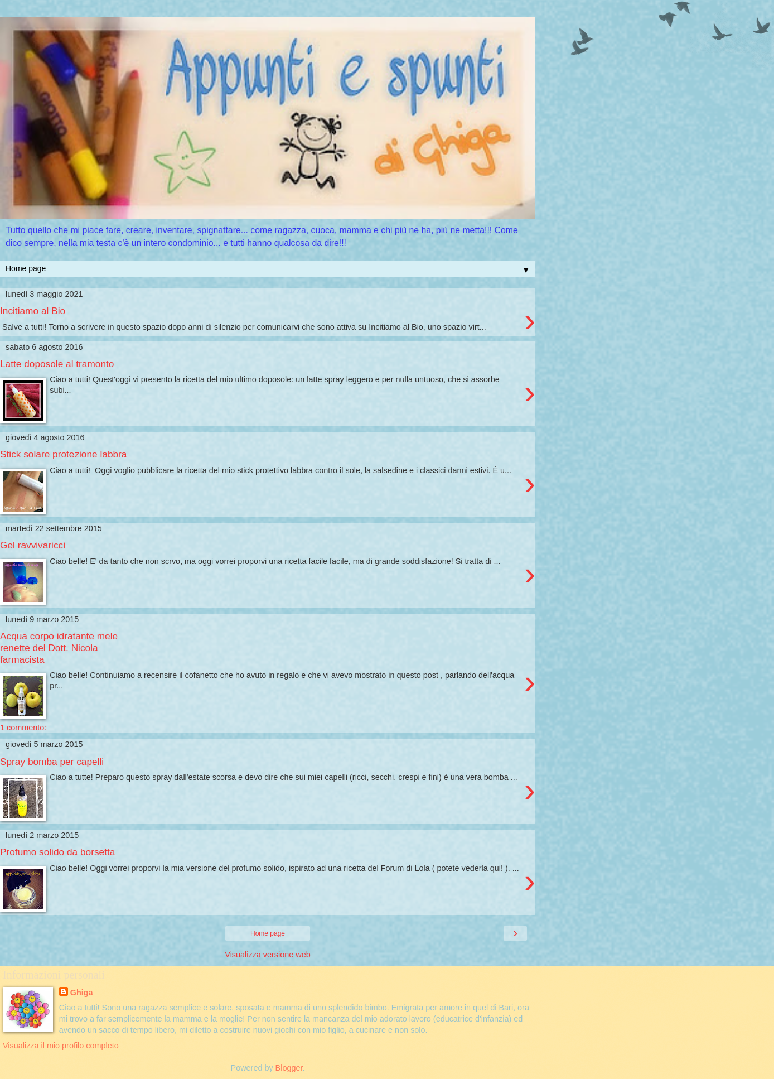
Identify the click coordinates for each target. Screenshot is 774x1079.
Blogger (289, 1067)
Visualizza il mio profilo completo (61, 1045)
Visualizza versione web (267, 954)
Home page (267, 933)
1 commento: (23, 727)
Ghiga (81, 992)
